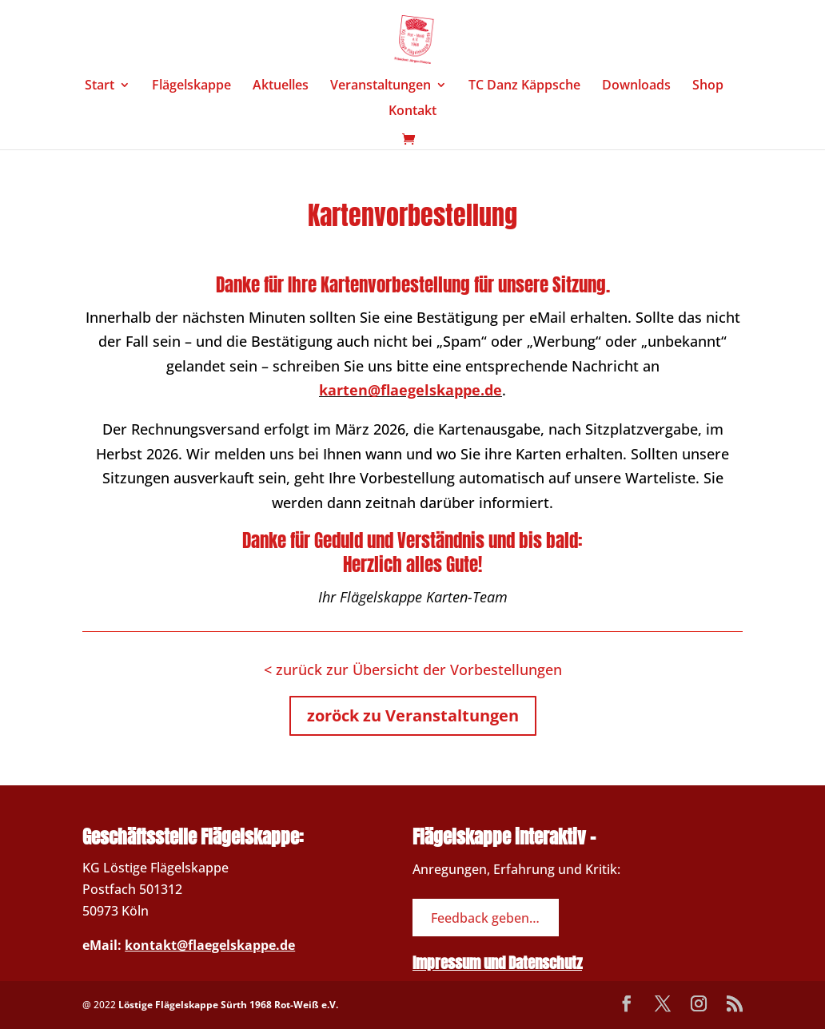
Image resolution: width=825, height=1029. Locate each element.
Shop (707, 86)
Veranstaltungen (380, 86)
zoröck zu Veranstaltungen (413, 715)
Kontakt (412, 112)
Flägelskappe (191, 86)
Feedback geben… (485, 917)
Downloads (636, 86)
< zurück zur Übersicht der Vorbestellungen (413, 669)
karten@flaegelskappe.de (410, 389)
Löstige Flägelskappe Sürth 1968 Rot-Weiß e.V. (228, 1004)
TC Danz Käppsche (524, 86)
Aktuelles (281, 86)
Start (99, 86)
